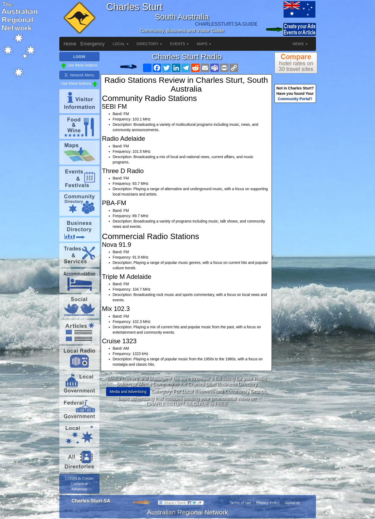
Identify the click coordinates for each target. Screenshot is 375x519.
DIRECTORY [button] (149, 44)
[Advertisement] (187, 450)
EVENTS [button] (179, 44)
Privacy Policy (268, 503)
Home (70, 43)
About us (292, 503)
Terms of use (240, 503)
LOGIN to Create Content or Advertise (79, 483)
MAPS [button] (204, 44)
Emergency (92, 43)
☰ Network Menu (79, 75)
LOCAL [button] (121, 44)
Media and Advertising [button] (128, 391)
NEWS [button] (300, 44)
